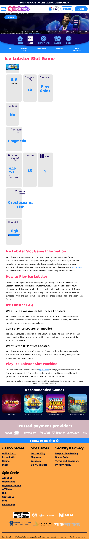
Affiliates (7, 489)
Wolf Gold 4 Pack (55, 414)
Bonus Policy (62, 457)
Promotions (8, 481)
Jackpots (36, 461)
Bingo (69, 43)
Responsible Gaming (66, 453)
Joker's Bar (11, 414)
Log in (67, 9)
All (9, 48)
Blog (4, 500)
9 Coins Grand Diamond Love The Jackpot (34, 414)
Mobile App (8, 504)
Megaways (37, 457)
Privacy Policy (63, 464)
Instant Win (44, 43)
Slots (30, 43)
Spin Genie (44, 369)
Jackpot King (23, 49)
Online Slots (9, 453)
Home (20, 43)
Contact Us (8, 496)
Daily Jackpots (77, 49)
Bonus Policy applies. (35, 33)
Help (4, 493)
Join (81, 9)
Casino (57, 43)
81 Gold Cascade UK (77, 414)
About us (7, 477)
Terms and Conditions (67, 461)
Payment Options (11, 485)
